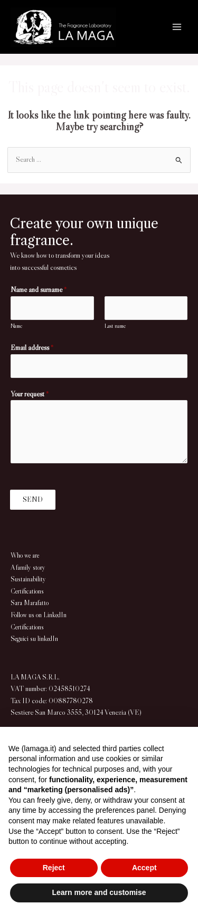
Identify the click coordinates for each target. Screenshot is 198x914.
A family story (28, 567)
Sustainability (28, 579)
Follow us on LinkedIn (39, 615)
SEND (33, 499)
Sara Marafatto (30, 603)
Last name (115, 325)
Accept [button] (144, 867)
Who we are (25, 555)
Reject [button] (54, 867)
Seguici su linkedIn (34, 639)
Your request (30, 394)
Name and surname (39, 289)
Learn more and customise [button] (99, 892)
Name (16, 325)
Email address (32, 347)
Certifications (27, 591)
